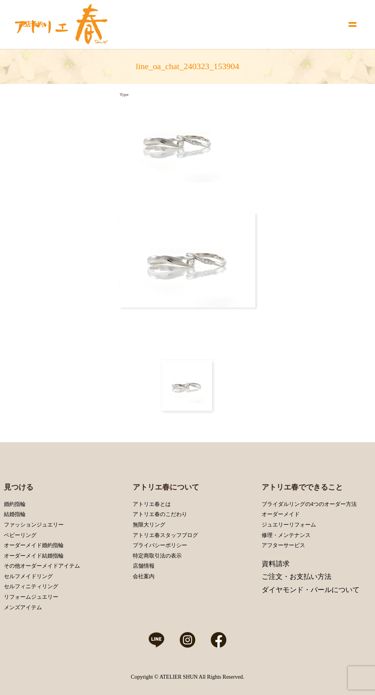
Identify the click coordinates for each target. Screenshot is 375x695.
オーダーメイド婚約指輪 (34, 545)
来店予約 (31, 24)
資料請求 (276, 564)
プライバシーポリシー (160, 545)
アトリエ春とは (152, 504)
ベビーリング (20, 535)
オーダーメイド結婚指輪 (34, 556)
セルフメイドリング (28, 576)
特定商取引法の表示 (157, 556)
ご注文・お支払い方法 (297, 576)
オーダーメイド (281, 514)
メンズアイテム (23, 607)
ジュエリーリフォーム (289, 525)
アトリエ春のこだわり (160, 514)
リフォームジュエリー (31, 597)
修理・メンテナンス (286, 535)
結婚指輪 (15, 514)
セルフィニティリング (31, 586)
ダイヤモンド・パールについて (310, 590)
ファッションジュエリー (34, 525)
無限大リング (149, 525)
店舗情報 (144, 566)
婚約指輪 (15, 504)
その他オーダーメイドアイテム (42, 566)
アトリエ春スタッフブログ (165, 535)
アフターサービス (283, 545)
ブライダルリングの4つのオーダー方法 (309, 504)
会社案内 (144, 576)
